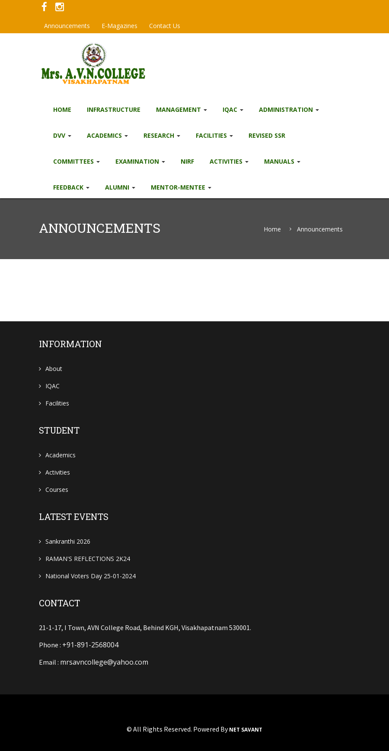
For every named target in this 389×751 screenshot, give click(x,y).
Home (62, 109)
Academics (107, 135)
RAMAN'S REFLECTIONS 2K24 (87, 559)
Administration (289, 109)
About (53, 368)
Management (181, 109)
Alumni (120, 187)
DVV (62, 135)
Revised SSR (267, 135)
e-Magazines (119, 26)
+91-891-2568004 (90, 645)
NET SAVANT (245, 729)
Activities (229, 161)
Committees (76, 161)
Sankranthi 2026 (67, 541)
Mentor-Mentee (181, 187)
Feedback (71, 187)
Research (161, 135)
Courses (56, 489)
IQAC (233, 109)
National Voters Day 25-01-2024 (90, 576)
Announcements (67, 26)
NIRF (187, 161)
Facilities (214, 135)
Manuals (282, 161)
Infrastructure (113, 109)
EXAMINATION (140, 161)
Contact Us (164, 26)
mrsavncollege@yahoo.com (104, 662)
